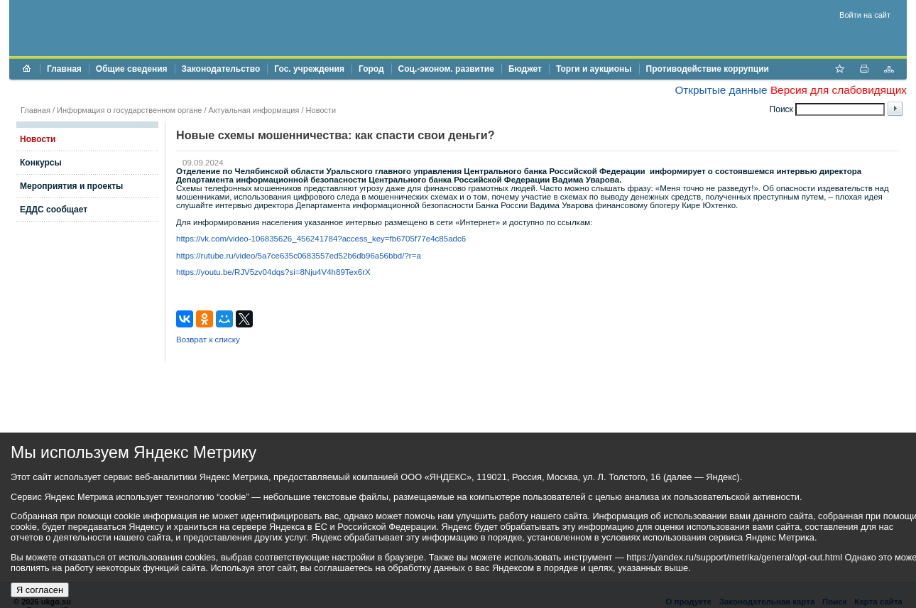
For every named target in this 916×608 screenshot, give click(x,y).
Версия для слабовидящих (838, 90)
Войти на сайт (864, 15)
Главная (64, 69)
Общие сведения (132, 69)
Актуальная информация (254, 110)
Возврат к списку (208, 339)
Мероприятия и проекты (71, 186)
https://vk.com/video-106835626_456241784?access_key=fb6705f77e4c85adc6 (321, 238)
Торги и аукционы (594, 69)
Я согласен (39, 590)
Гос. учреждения (309, 69)
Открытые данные (721, 90)
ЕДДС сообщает (53, 210)
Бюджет (525, 69)
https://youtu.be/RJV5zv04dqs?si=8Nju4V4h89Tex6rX (273, 272)
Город (371, 69)
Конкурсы (41, 163)
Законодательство (221, 69)
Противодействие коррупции (707, 69)
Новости (321, 110)
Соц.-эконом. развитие (446, 69)
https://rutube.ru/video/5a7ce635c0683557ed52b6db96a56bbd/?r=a (298, 255)
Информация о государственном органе (129, 110)
